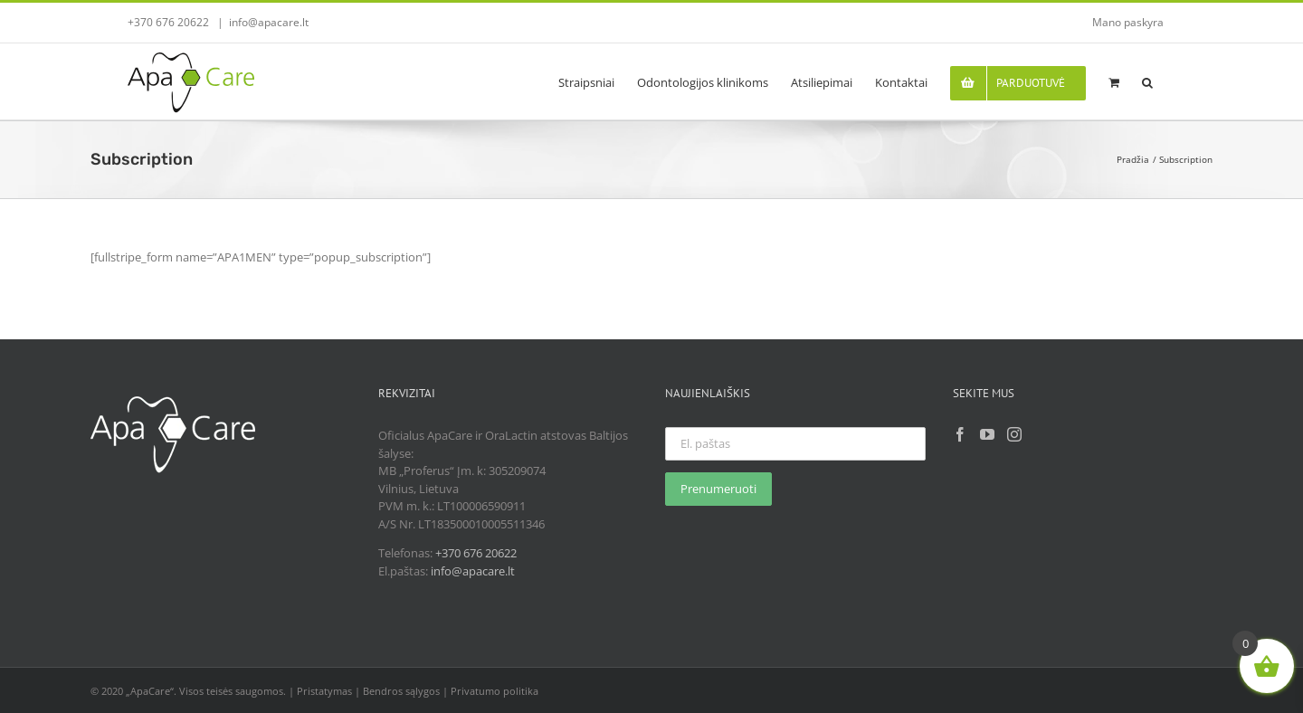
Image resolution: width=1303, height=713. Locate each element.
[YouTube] (987, 434)
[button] (1147, 81)
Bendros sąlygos (401, 691)
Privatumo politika (494, 691)
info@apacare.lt (269, 22)
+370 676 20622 (476, 553)
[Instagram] (1014, 434)
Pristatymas (324, 691)
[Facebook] (960, 434)
